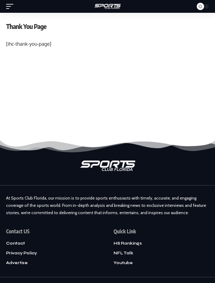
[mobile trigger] (11, 6)
